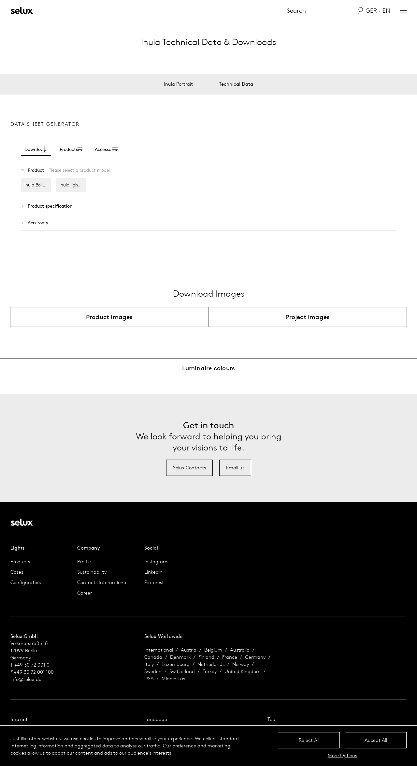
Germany (255, 657)
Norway (240, 664)
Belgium (213, 650)
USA (149, 678)
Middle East (174, 678)
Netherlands (210, 664)
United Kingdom (242, 671)
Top (271, 719)
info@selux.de (25, 679)
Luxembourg (176, 664)
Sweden (153, 671)
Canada (153, 657)
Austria (188, 650)
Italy (149, 664)
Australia (240, 650)
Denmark (180, 657)
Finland (206, 657)
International (158, 650)
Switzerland (182, 671)
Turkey (210, 671)
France (229, 657)
